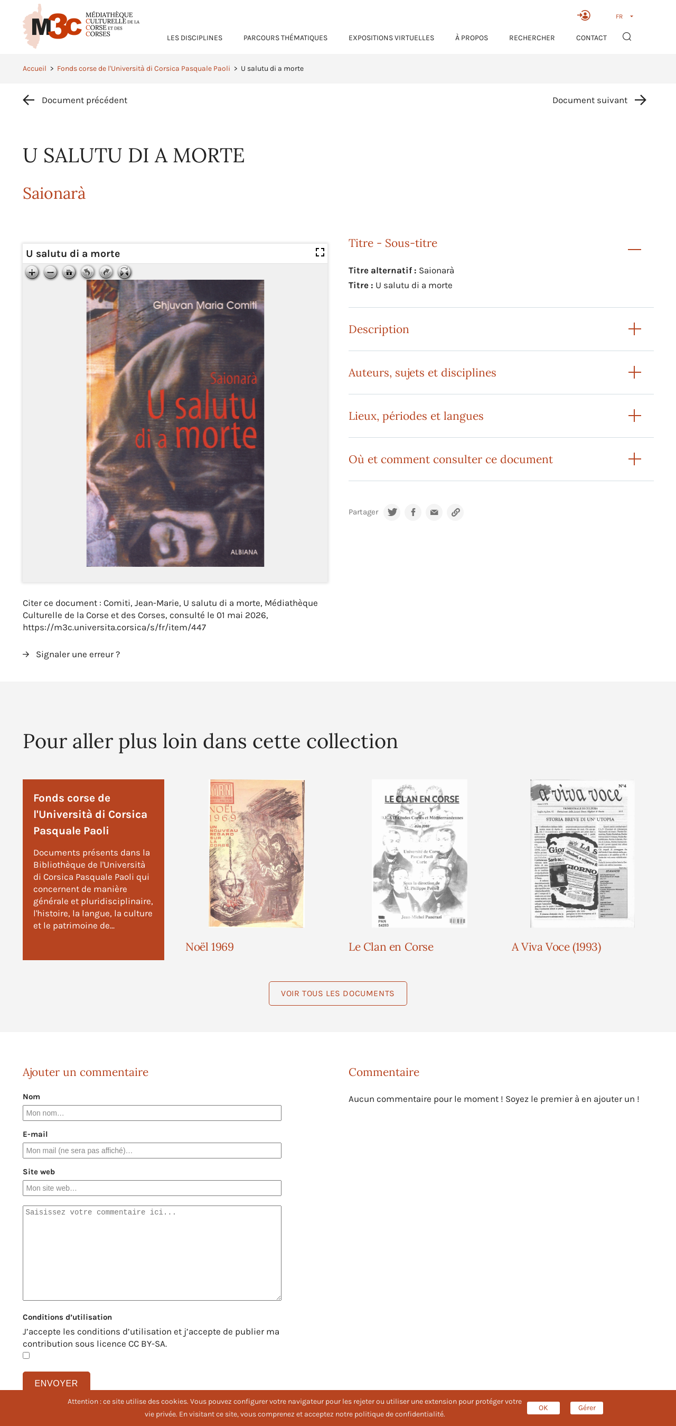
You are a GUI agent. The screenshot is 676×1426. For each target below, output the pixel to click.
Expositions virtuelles (391, 37)
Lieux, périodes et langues (416, 416)
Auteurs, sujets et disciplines (422, 372)
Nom (31, 1096)
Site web (39, 1171)
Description (379, 329)
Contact (591, 37)
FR (619, 16)
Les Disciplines (194, 37)
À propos (471, 37)
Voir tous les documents (338, 993)
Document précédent (84, 100)
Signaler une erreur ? (78, 654)
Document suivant (589, 100)
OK (543, 1407)
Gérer (587, 1407)
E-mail (35, 1134)
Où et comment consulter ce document (451, 459)
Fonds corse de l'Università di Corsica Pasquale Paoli (143, 68)
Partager (363, 512)
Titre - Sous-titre (393, 243)
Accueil (34, 68)
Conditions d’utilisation (67, 1317)
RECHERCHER (532, 37)
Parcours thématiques (285, 37)
